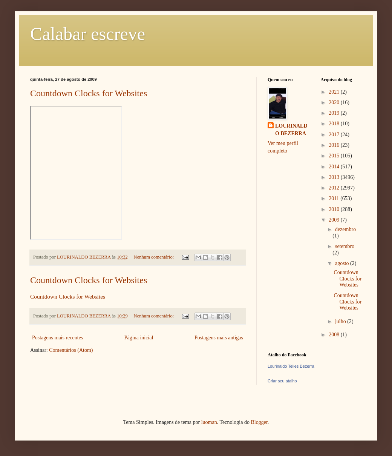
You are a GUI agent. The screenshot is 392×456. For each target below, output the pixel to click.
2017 (335, 134)
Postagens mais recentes (57, 337)
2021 (335, 92)
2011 (334, 198)
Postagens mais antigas (218, 337)
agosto (342, 263)
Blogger (259, 422)
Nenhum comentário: (154, 257)
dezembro (345, 229)
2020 (335, 102)
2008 (335, 334)
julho (341, 321)
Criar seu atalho (282, 381)
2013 (335, 177)
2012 (335, 188)
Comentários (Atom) (71, 350)
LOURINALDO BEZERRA (291, 129)
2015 (335, 156)
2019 (335, 113)
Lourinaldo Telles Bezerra (291, 366)
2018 (335, 123)
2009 (335, 220)
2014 (335, 166)
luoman (209, 422)
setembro (344, 246)
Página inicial (138, 337)
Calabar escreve (87, 34)
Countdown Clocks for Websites (88, 93)
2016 (335, 145)
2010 (335, 209)
